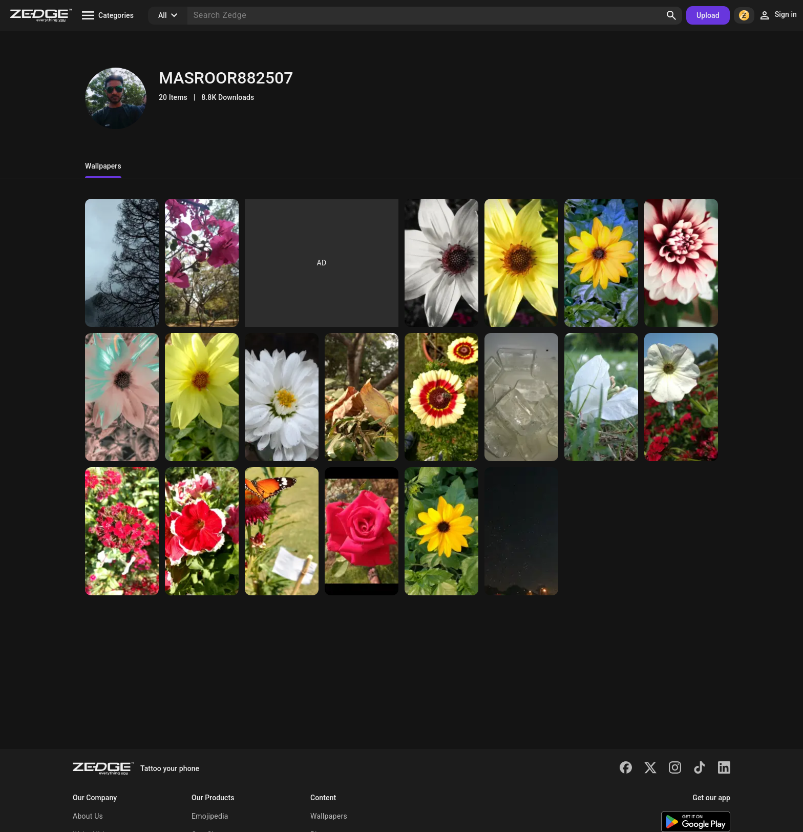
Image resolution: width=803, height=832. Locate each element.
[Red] (122, 531)
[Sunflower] (521, 263)
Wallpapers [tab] (103, 166)
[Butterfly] (282, 531)
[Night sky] (521, 531)
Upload (708, 15)
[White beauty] (681, 397)
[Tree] (122, 263)
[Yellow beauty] (202, 397)
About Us (88, 816)
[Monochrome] (441, 263)
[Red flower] (202, 531)
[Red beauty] (681, 263)
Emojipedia (210, 816)
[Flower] (601, 263)
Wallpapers (328, 816)
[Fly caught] (441, 397)
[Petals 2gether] (601, 397)
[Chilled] (521, 397)
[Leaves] (361, 397)
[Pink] (202, 263)
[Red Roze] (361, 531)
